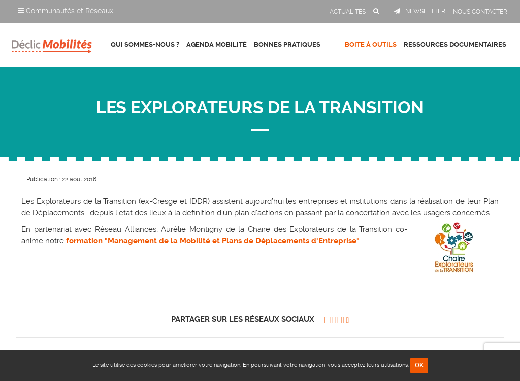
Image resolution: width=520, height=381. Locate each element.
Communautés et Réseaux (65, 11)
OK (419, 365)
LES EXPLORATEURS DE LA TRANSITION (260, 108)
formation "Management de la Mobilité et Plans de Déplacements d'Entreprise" (213, 240)
